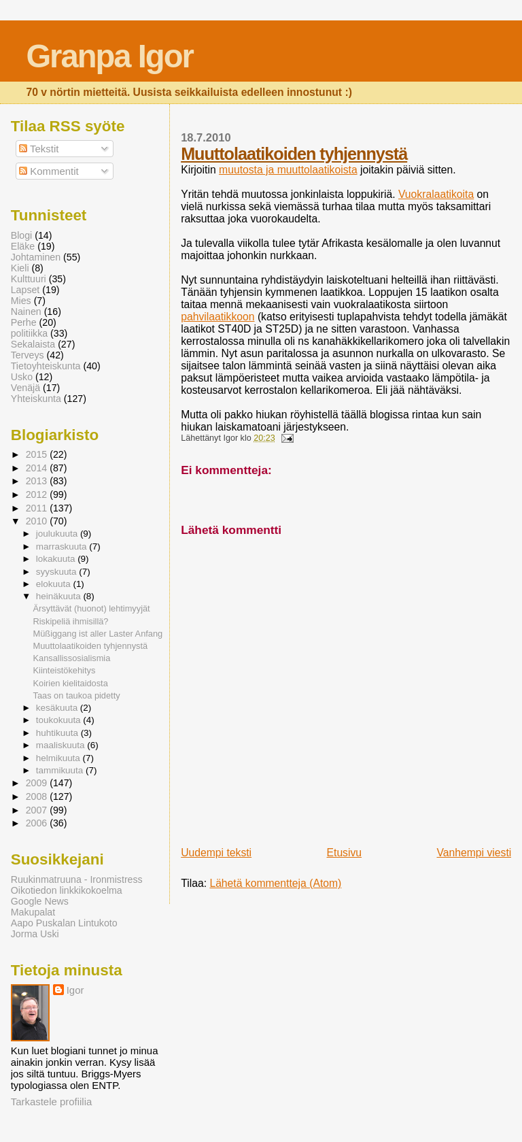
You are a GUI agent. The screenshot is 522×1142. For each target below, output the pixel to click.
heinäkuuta (60, 596)
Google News (40, 901)
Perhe (24, 322)
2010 (38, 521)
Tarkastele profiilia (51, 1101)
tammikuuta (61, 770)
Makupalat (33, 912)
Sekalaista (33, 344)
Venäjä (25, 387)
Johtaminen (35, 257)
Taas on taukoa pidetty (76, 695)
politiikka (29, 333)
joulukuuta (58, 533)
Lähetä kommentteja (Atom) (275, 883)
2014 (38, 468)
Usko (22, 376)
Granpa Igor (109, 56)
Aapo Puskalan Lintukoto (64, 923)
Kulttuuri (28, 278)
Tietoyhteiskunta (46, 365)
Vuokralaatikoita (436, 194)
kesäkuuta (58, 708)
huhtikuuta (58, 733)
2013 (38, 480)
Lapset (25, 289)
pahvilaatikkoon (217, 316)
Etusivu (344, 852)
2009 (38, 782)
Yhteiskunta (36, 398)
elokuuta (54, 584)
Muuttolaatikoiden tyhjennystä (294, 153)
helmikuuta (59, 758)
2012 (38, 494)
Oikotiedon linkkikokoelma (66, 890)
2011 (38, 508)
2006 (38, 823)
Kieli (20, 268)
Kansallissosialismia (72, 658)
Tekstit (38, 148)
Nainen (26, 311)
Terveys (27, 355)
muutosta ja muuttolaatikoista (288, 169)
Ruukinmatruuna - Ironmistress (77, 879)
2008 (38, 796)
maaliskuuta (62, 745)
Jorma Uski (35, 933)
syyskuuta (58, 572)
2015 (38, 454)
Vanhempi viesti (473, 852)
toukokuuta (60, 720)
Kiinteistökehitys (64, 670)
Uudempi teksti (216, 852)
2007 (38, 810)
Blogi (22, 235)
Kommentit (49, 171)
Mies (21, 300)
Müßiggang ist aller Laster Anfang (98, 633)
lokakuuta (56, 559)
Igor (75, 990)
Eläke (23, 246)
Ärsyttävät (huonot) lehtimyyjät (91, 608)
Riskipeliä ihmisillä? (71, 621)
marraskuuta (63, 546)
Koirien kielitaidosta (70, 683)
